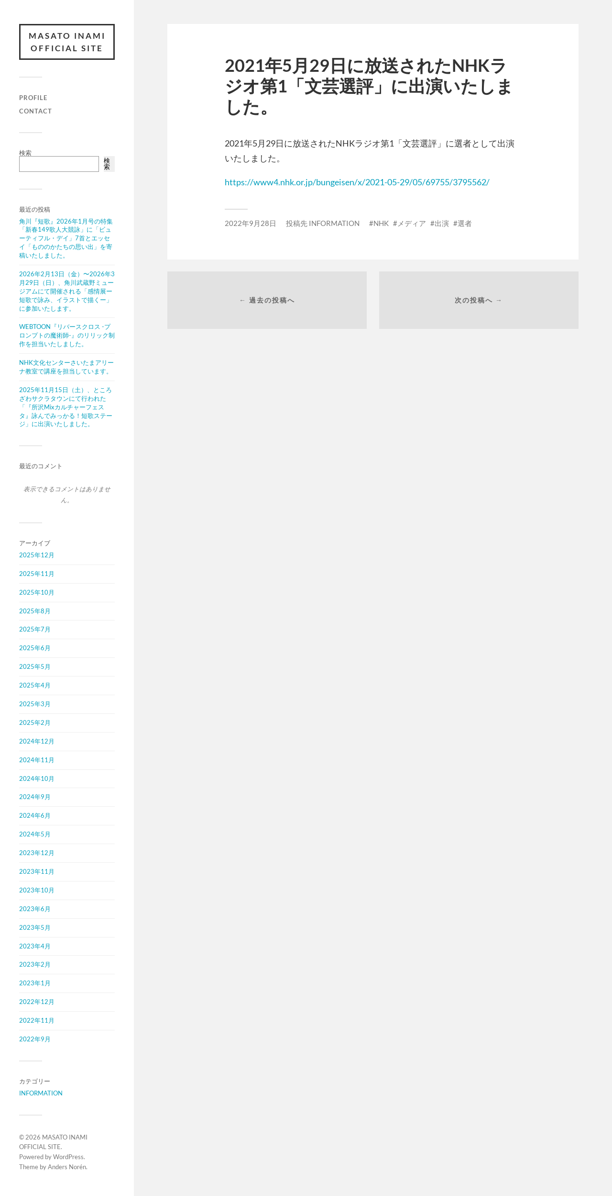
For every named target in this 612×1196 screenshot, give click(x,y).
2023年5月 (35, 927)
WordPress (68, 1157)
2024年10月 (37, 778)
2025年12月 (37, 555)
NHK (381, 223)
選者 (465, 223)
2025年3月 (35, 704)
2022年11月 (37, 1020)
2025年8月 (35, 611)
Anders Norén (67, 1167)
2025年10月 (37, 592)
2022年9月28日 (250, 223)
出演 (442, 223)
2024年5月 (35, 834)
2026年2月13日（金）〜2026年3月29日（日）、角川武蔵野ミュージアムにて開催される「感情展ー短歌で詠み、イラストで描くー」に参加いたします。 (67, 291)
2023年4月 (35, 946)
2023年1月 (35, 983)
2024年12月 (37, 741)
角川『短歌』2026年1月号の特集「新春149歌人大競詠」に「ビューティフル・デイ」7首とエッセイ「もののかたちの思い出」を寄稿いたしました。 (66, 238)
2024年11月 (37, 760)
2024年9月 (35, 797)
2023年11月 (37, 871)
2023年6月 (35, 909)
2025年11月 (37, 573)
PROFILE (33, 98)
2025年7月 (35, 629)
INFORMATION (41, 1093)
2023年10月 (37, 890)
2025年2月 (35, 722)
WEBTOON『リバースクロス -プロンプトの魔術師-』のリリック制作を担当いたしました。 (67, 335)
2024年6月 (35, 815)
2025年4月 (35, 685)
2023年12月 (37, 853)
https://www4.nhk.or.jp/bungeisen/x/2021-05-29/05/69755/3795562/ (357, 182)
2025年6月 (35, 648)
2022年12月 (37, 1001)
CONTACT (35, 111)
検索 (25, 153)
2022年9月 (35, 1039)
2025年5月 (35, 666)
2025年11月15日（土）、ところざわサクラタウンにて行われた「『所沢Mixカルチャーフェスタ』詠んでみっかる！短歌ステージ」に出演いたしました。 (65, 407)
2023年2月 (35, 964)
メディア (411, 223)
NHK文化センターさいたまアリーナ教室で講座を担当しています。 (66, 367)
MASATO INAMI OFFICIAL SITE (67, 42)
